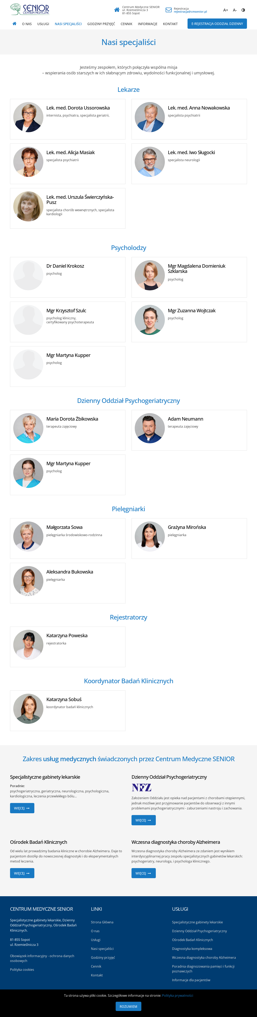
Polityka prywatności (177, 995)
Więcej (22, 808)
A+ (225, 10)
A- (235, 10)
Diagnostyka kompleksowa (192, 948)
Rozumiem (128, 1006)
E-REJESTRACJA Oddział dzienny (217, 24)
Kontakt (170, 24)
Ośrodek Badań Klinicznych (192, 940)
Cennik (126, 24)
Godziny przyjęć (101, 24)
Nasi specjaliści (68, 24)
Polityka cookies (22, 969)
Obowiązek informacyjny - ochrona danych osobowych (42, 958)
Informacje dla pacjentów (191, 980)
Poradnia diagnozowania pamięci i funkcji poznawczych (203, 968)
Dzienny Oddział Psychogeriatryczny (199, 931)
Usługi (43, 24)
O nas (27, 24)
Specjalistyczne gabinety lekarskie (197, 922)
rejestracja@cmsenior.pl (190, 11)
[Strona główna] (14, 23)
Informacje (147, 24)
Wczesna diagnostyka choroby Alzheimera (204, 957)
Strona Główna (102, 922)
